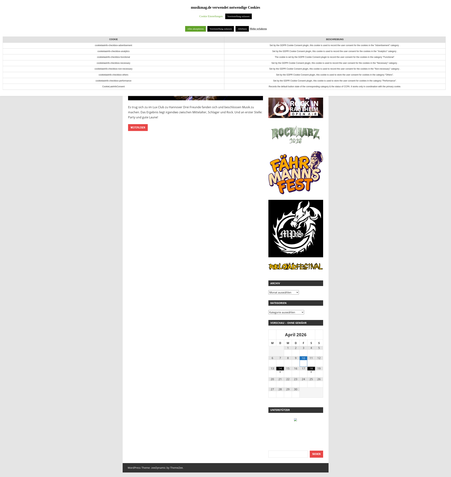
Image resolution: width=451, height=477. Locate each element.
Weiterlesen (138, 127)
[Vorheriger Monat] (272, 335)
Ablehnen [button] (242, 28)
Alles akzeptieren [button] (195, 28)
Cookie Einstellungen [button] (211, 16)
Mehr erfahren (258, 28)
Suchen (316, 454)
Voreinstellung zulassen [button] (238, 16)
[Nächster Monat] (319, 335)
